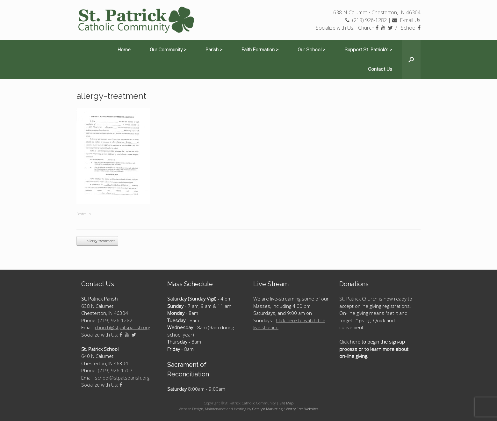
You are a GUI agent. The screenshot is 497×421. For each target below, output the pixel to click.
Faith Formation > (259, 50)
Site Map (286, 403)
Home (124, 50)
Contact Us (380, 69)
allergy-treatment (97, 241)
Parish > (213, 50)
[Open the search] (411, 59)
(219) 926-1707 (115, 370)
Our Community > (168, 50)
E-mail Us (406, 20)
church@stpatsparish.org (122, 327)
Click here (349, 341)
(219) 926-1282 (366, 20)
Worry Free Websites (302, 408)
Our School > (311, 50)
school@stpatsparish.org (122, 377)
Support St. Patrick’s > (368, 50)
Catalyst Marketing (267, 408)
